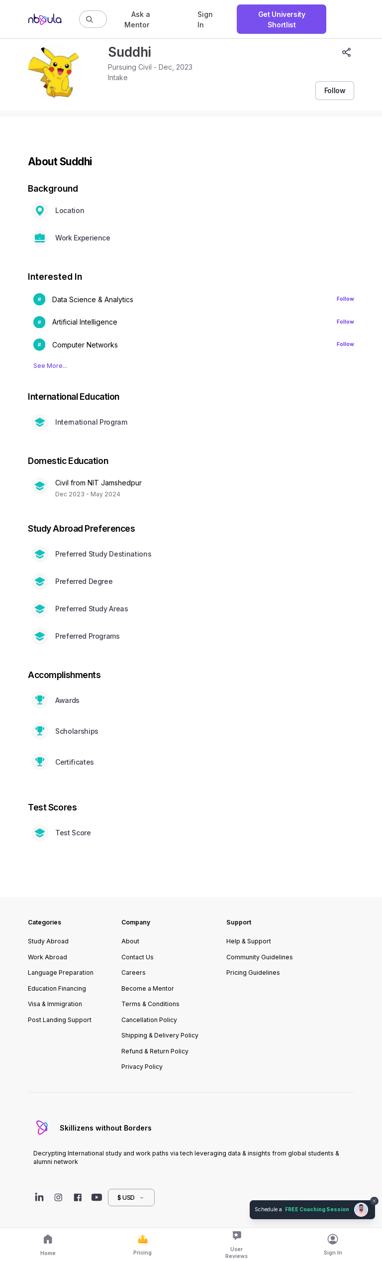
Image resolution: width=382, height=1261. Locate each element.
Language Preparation (61, 972)
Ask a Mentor (137, 19)
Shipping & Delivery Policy (159, 1035)
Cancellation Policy (149, 1020)
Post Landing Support (60, 1020)
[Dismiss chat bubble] (374, 1201)
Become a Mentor (147, 988)
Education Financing (57, 988)
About (130, 941)
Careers (133, 972)
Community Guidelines (259, 957)
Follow (345, 299)
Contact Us (137, 957)
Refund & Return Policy (155, 1051)
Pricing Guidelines (253, 972)
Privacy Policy (142, 1066)
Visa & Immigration (55, 1004)
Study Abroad (48, 941)
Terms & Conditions (150, 1004)
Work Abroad (47, 957)
